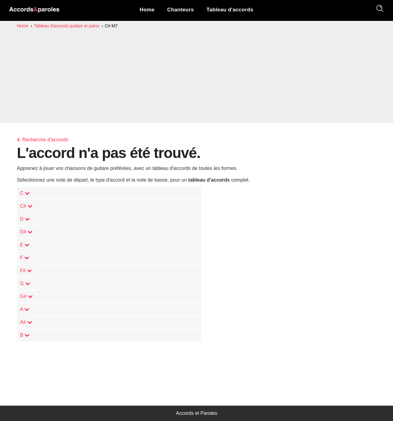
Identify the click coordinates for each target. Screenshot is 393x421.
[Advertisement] (196, 76)
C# (26, 206)
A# (26, 322)
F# (26, 270)
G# (26, 296)
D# (26, 231)
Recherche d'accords (42, 139)
